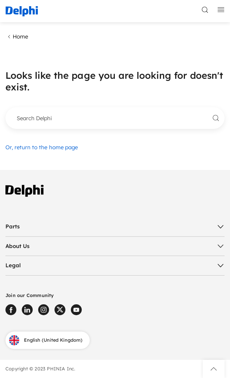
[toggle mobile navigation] (221, 9)
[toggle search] (205, 9)
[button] (214, 369)
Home (16, 36)
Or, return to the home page (41, 147)
